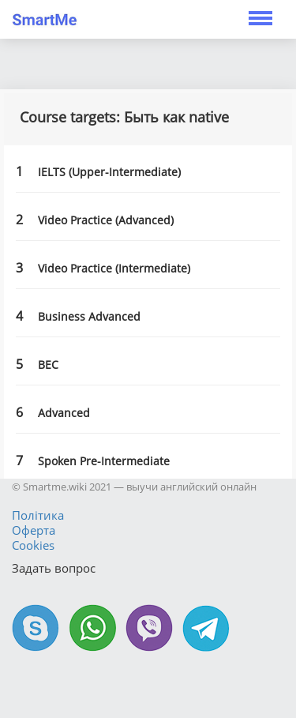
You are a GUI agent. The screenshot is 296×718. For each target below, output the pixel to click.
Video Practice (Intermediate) (114, 268)
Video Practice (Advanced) (106, 219)
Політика (38, 515)
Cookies (33, 545)
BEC (48, 364)
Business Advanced (89, 316)
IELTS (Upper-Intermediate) (109, 171)
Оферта (33, 530)
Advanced (64, 412)
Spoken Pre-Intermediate (104, 460)
